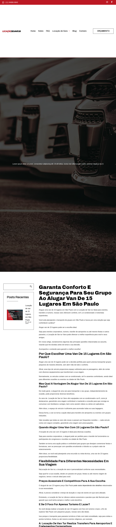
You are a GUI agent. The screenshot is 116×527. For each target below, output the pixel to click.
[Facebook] (111, 2)
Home (33, 31)
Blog (74, 31)
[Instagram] (107, 2)
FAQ (48, 31)
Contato (83, 31)
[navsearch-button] (18, 287)
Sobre (40, 31)
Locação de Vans (61, 31)
